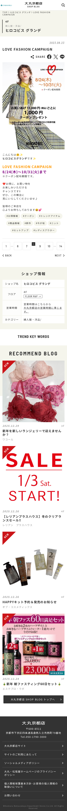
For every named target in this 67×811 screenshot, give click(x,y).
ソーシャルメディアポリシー (22, 763)
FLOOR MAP (33, 296)
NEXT (60, 255)
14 (62, 246)
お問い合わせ (12, 795)
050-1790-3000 (36, 737)
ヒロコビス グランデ (20, 12)
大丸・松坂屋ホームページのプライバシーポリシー (30, 773)
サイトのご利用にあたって (20, 754)
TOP (5, 12)
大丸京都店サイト (15, 746)
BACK (7, 255)
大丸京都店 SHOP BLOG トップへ (36, 699)
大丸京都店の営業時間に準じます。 (43, 309)
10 (51, 246)
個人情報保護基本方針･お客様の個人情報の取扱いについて (31, 785)
